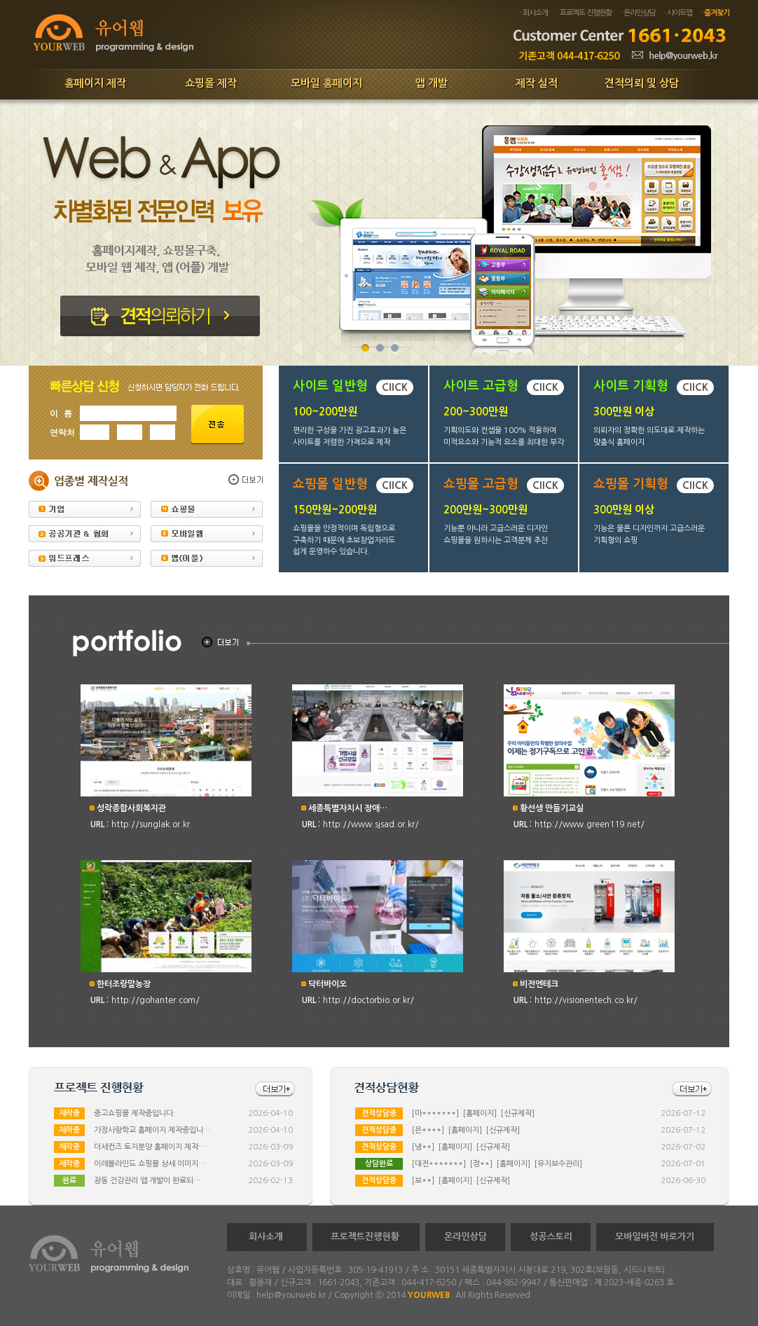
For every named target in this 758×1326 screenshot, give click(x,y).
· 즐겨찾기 (715, 13)
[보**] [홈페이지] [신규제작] (461, 1181)
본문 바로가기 (0, 0)
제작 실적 (537, 83)
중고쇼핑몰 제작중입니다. (134, 1113)
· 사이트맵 (678, 13)
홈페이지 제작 (95, 83)
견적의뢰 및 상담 (642, 83)
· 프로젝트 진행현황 (584, 13)
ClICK (395, 387)
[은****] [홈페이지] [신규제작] (466, 1130)
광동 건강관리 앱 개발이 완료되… (147, 1181)
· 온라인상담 (638, 13)
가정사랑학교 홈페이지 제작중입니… (152, 1130)
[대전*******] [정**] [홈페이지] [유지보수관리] (497, 1164)
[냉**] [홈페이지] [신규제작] (461, 1147)
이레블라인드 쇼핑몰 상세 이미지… (149, 1164)
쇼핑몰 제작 (211, 83)
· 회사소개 (534, 13)
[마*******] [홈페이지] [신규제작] (473, 1113)
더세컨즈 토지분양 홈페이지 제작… (149, 1147)
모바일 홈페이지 (326, 83)
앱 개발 (431, 83)
